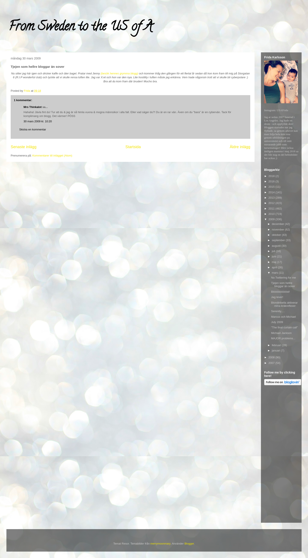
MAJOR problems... (283, 338)
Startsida (133, 147)
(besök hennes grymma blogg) (119, 73)
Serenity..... (278, 311)
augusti (277, 245)
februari (277, 345)
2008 (271, 357)
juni (274, 256)
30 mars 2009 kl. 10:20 (38, 121)
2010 (271, 214)
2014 (271, 192)
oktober (277, 234)
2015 (271, 186)
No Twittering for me (283, 277)
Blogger (189, 543)
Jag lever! (277, 297)
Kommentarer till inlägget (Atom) (52, 155)
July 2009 (277, 322)
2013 (271, 197)
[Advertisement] (281, 455)
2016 (271, 181)
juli (274, 251)
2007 (271, 363)
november (278, 229)
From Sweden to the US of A (81, 28)
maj (274, 262)
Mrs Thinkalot (33, 107)
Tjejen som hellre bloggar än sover (283, 284)
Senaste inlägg (23, 147)
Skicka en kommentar (32, 129)
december (278, 224)
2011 (271, 208)
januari (276, 350)
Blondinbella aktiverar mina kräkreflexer (284, 304)
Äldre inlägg (240, 147)
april (275, 267)
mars (275, 272)
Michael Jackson (281, 333)
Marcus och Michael (283, 316)
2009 (271, 219)
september (279, 240)
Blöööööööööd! (280, 291)
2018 (271, 176)
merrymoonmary (160, 543)
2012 (271, 203)
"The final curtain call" (284, 327)
